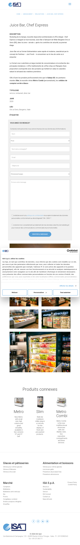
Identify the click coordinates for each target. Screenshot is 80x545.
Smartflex (6, 504)
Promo (5, 496)
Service (45, 491)
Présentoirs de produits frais (52, 472)
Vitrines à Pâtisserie (9, 469)
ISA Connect (47, 494)
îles (4, 494)
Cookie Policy (72, 484)
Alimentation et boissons (58, 463)
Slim (40, 412)
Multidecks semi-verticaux (11, 491)
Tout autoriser (65, 292)
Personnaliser (40, 292)
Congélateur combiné (10, 499)
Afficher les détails (66, 286)
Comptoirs (6, 486)
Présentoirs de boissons (51, 474)
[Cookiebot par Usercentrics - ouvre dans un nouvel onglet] (68, 251)
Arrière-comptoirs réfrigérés (12, 501)
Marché (7, 482)
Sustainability (47, 489)
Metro (19, 412)
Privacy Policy (72, 482)
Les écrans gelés (48, 469)
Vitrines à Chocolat (9, 472)
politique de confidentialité (35, 215)
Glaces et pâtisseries (16, 463)
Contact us (46, 496)
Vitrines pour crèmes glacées (12, 467)
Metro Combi (61, 414)
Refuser (15, 292)
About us (46, 486)
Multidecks (6, 489)
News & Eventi (47, 499)
